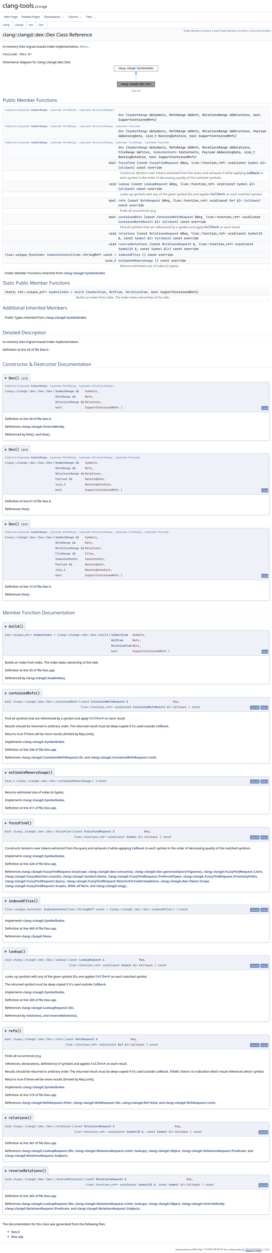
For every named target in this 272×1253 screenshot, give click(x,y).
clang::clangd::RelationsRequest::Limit (104, 1151)
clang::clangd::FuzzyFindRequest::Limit (233, 872)
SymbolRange (39, 109)
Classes (75, 16)
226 (31, 864)
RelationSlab (136, 292)
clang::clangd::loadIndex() (45, 678)
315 (31, 1095)
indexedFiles (129, 255)
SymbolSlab (96, 292)
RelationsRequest (164, 233)
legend (136, 90)
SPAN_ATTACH (78, 886)
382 (31, 1196)
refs (122, 200)
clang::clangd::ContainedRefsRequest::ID (52, 757)
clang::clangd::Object (164, 1151)
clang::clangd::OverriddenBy (42, 426)
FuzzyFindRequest (164, 163)
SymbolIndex (59, 292)
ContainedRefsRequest (175, 217)
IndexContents (165, 152)
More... (85, 46)
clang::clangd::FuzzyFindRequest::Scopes (35, 886)
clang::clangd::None (36, 936)
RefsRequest (150, 200)
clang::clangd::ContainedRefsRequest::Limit (123, 757)
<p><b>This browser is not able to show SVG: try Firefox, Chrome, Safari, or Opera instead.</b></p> (136, 76)
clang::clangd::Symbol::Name (84, 876)
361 (31, 1143)
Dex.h (25, 54)
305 (31, 1000)
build (79, 292)
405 (31, 928)
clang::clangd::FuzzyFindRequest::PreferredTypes (145, 876)
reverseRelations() (63, 1015)
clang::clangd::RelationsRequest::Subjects (36, 1155)
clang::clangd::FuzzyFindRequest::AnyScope (54, 872)
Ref (232, 200)
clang (6, 24)
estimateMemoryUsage (135, 261)
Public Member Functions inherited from (54, 273)
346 (31, 749)
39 (31, 419)
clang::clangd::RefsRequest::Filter (46, 1103)
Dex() (30, 434)
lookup (123, 184)
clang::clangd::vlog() (111, 886)
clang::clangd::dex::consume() (110, 872)
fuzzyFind (126, 163)
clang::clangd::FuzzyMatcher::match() (33, 876)
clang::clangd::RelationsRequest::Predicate (214, 1151)
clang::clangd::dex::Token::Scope (185, 881)
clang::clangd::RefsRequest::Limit (190, 1103)
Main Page (11, 16)
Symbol (253, 163)
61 (31, 501)
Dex (41, 24)
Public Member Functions (197, 30)
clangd (19, 24)
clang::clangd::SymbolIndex (84, 273)
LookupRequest (155, 184)
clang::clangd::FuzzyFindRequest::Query (35, 881)
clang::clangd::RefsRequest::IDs (97, 1103)
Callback (125, 168)
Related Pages (30, 16)
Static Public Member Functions (231, 30)
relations (126, 233)
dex (31, 24)
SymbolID (255, 233)
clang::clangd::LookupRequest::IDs (47, 1008)
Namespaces (54, 16)
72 (31, 586)
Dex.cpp (48, 670)
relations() (34, 1015)
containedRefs (130, 217)
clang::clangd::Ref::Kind (139, 1103)
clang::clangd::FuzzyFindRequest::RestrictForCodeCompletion (112, 881)
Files (90, 16)
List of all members (260, 30)
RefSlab (115, 292)
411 (31, 808)
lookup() (140, 1151)
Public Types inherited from (45, 317)
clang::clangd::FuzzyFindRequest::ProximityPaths (220, 876)
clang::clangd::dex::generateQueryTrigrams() (168, 872)
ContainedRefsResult (135, 222)
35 (28, 350)
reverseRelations (132, 244)
